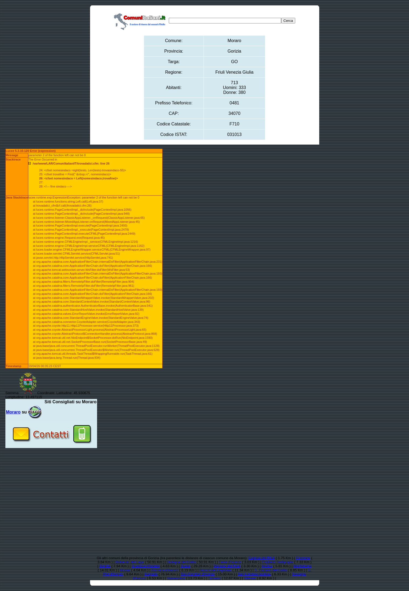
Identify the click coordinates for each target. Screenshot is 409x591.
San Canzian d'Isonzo (198, 574)
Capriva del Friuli (262, 558)
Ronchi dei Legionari (216, 570)
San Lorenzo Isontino (254, 574)
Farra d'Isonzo (230, 562)
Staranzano (176, 578)
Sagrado (150, 574)
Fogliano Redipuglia (277, 562)
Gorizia (104, 566)
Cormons (303, 558)
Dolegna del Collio (181, 562)
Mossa (125, 570)
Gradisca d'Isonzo (146, 566)
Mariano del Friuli (227, 566)
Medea (267, 566)
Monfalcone (303, 566)
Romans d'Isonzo (164, 570)
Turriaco (214, 578)
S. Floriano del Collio (271, 570)
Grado (185, 566)
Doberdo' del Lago (130, 562)
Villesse (250, 578)
